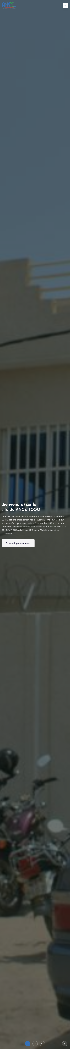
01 (28, 1043)
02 (35, 1043)
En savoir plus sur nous (18, 543)
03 (42, 1043)
